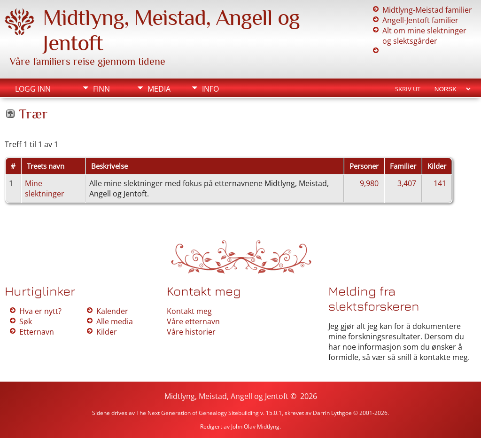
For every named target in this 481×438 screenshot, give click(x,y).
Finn (101, 89)
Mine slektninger (44, 188)
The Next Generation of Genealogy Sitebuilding (197, 413)
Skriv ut (407, 89)
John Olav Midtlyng (255, 426)
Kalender (112, 311)
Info (210, 89)
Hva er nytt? (40, 311)
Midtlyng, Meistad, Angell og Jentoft (226, 396)
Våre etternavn (193, 321)
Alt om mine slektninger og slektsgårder (424, 35)
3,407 (406, 183)
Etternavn (36, 332)
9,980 (369, 183)
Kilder (106, 332)
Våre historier (191, 332)
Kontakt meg (189, 311)
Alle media (114, 321)
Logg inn (33, 89)
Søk (25, 321)
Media (159, 89)
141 (440, 183)
